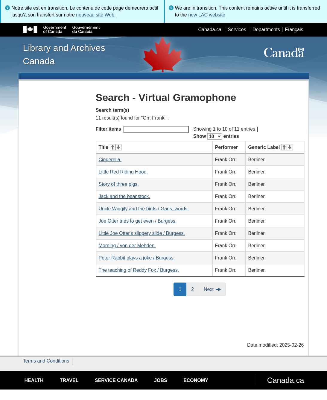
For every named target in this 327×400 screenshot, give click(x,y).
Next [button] (209, 289)
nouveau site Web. (95, 14)
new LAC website (206, 14)
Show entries (216, 136)
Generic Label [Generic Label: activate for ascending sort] (270, 147)
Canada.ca (209, 29)
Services (237, 29)
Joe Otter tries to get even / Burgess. (138, 221)
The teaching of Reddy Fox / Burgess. (139, 270)
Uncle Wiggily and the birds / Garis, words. (144, 208)
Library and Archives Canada (64, 54)
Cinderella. (110, 159)
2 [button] (195, 289)
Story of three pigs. (119, 184)
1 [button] (182, 289)
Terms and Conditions (46, 360)
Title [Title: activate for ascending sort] (110, 147)
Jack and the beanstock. (124, 196)
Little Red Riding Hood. (123, 171)
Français (294, 29)
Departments (266, 29)
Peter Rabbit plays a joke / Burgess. (137, 257)
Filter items (142, 129)
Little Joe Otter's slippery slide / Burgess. (142, 233)
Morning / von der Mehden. (127, 245)
